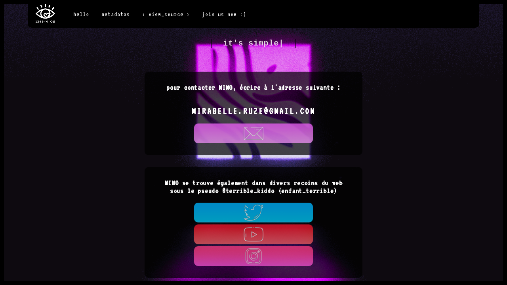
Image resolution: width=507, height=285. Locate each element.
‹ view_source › (166, 14)
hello (81, 14)
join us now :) (224, 14)
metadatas (115, 14)
